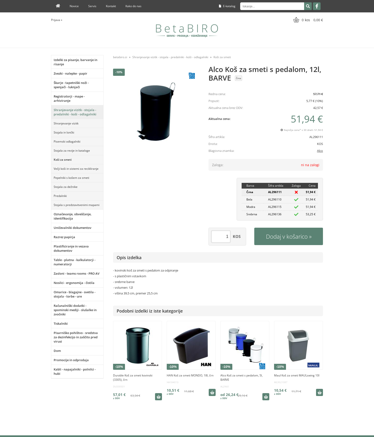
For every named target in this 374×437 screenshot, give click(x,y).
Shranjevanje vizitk (66, 123)
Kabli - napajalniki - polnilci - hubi (75, 371)
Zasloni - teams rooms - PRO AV (76, 273)
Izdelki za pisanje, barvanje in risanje (75, 62)
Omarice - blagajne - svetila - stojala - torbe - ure (74, 294)
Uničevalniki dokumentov (72, 228)
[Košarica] (307, 19)
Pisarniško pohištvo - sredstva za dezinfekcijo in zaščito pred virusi (76, 337)
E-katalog (227, 6)
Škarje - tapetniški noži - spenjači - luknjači (71, 85)
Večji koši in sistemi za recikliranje (76, 169)
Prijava (56, 20)
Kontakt (111, 6)
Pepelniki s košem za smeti (71, 178)
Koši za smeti (63, 160)
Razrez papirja (64, 237)
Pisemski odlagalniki (67, 141)
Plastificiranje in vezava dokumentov (71, 248)
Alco (320, 151)
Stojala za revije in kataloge (72, 151)
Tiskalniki (61, 323)
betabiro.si (120, 57)
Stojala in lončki (64, 132)
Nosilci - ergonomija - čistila (74, 283)
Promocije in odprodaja (71, 360)
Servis (92, 6)
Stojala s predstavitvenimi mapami (76, 205)
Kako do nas (133, 6)
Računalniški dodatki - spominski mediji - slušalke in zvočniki (75, 309)
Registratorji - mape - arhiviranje (69, 98)
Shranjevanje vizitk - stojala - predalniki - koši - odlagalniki (75, 112)
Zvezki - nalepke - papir (70, 73)
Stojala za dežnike (66, 187)
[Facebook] (317, 6)
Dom (57, 351)
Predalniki (60, 196)
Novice (74, 6)
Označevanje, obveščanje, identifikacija (73, 216)
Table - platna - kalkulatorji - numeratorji (74, 262)
